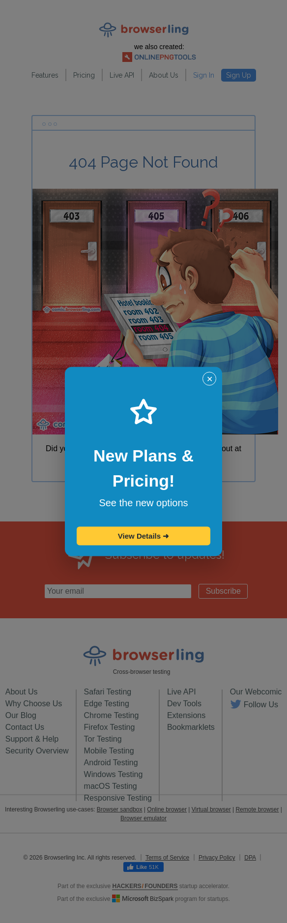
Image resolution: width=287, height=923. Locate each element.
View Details (143, 536)
